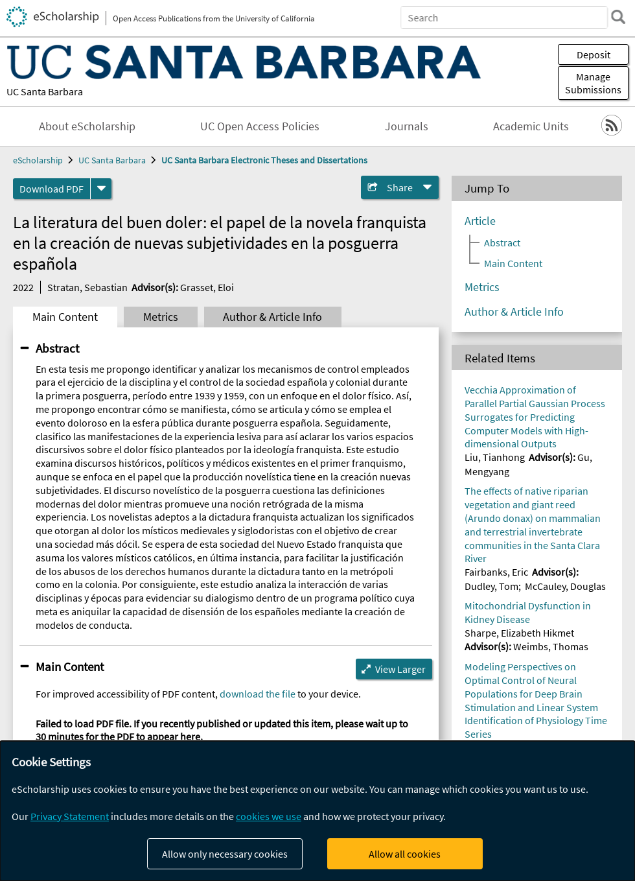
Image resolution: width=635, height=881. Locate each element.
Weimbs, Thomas (550, 646)
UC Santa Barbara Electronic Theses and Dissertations (264, 160)
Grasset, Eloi (207, 287)
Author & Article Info (272, 317)
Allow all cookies (405, 853)
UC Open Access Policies (259, 126)
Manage (593, 83)
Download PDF (51, 188)
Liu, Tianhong (495, 457)
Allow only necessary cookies (225, 853)
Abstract (57, 348)
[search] (618, 16)
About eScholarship (87, 126)
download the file (257, 693)
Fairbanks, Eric (496, 571)
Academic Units (531, 126)
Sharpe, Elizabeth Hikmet (519, 632)
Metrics (160, 317)
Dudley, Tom (491, 586)
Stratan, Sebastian (87, 287)
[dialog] (317, 811)
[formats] (101, 188)
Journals (406, 126)
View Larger (400, 669)
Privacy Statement (69, 816)
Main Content (65, 317)
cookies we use (268, 816)
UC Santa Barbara (44, 91)
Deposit (593, 54)
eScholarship (38, 160)
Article (480, 221)
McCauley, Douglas (565, 586)
